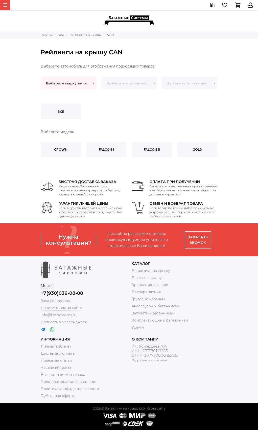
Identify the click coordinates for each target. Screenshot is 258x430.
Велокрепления (146, 292)
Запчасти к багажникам (153, 313)
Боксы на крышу (147, 278)
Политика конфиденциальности (70, 389)
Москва (48, 285)
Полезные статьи (56, 360)
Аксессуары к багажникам (155, 306)
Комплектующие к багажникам (160, 320)
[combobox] (68, 83)
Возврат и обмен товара (63, 374)
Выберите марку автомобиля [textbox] (71, 83)
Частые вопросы (56, 367)
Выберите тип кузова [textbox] (186, 83)
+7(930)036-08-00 (62, 293)
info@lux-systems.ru (58, 315)
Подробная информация (149, 360)
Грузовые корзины (148, 299)
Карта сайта (156, 408)
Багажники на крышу (151, 270)
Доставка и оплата (58, 353)
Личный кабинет (56, 346)
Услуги (138, 327)
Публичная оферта (58, 396)
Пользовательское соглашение (69, 381)
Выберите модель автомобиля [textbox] (132, 83)
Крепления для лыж (150, 285)
